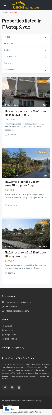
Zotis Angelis (35, 412)
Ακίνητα (9, 330)
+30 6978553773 (13, 306)
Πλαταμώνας (12, 105)
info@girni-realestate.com (17, 311)
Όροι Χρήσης (7, 405)
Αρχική (8, 326)
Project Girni (10, 334)
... (13, 130)
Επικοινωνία (11, 339)
